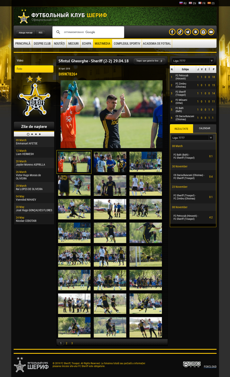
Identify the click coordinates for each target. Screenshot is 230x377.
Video (20, 60)
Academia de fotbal (157, 43)
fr (201, 3)
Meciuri (73, 43)
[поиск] (87, 32)
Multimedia (102, 43)
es (211, 3)
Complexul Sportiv (127, 43)
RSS (40, 32)
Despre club (42, 43)
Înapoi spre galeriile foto (147, 60)
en (192, 3)
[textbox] (191, 60)
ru (183, 3)
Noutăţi (59, 43)
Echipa (86, 43)
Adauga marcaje (25, 32)
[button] (212, 60)
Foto (19, 69)
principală (22, 43)
